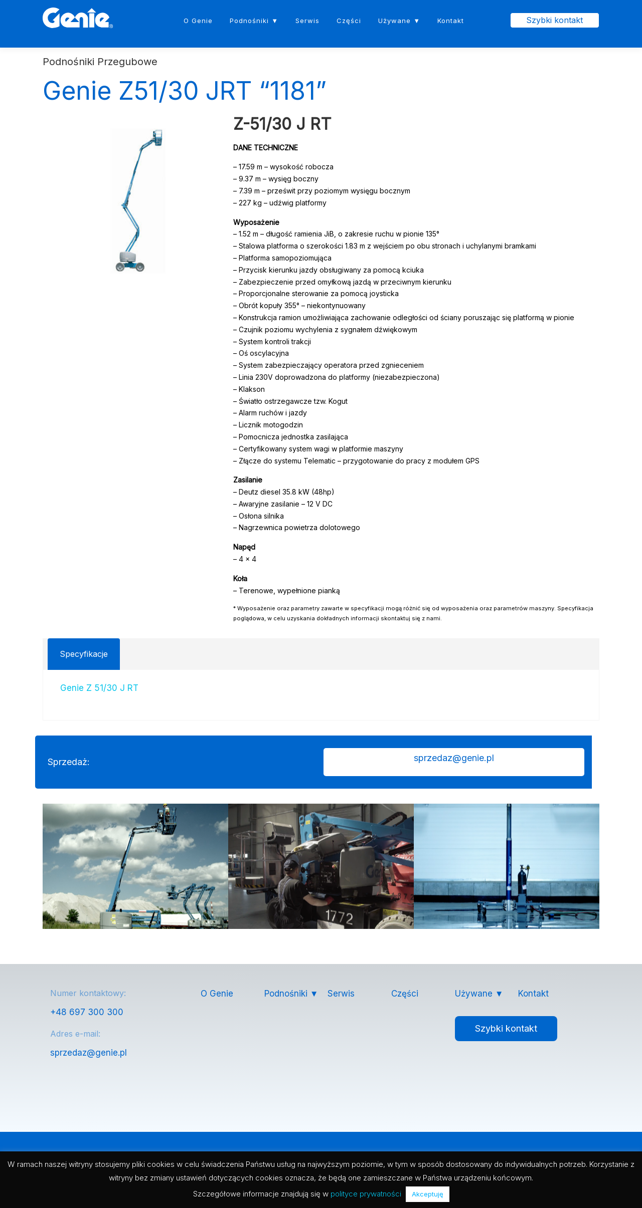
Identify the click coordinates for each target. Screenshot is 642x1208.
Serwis (307, 21)
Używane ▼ (399, 21)
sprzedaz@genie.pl (88, 1053)
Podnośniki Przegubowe (100, 62)
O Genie (198, 21)
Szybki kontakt (554, 20)
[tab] (84, 654)
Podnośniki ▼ (254, 21)
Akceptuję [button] (427, 1194)
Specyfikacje (84, 654)
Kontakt (450, 21)
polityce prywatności (366, 1193)
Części (349, 21)
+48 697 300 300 (86, 1013)
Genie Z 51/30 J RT (99, 688)
